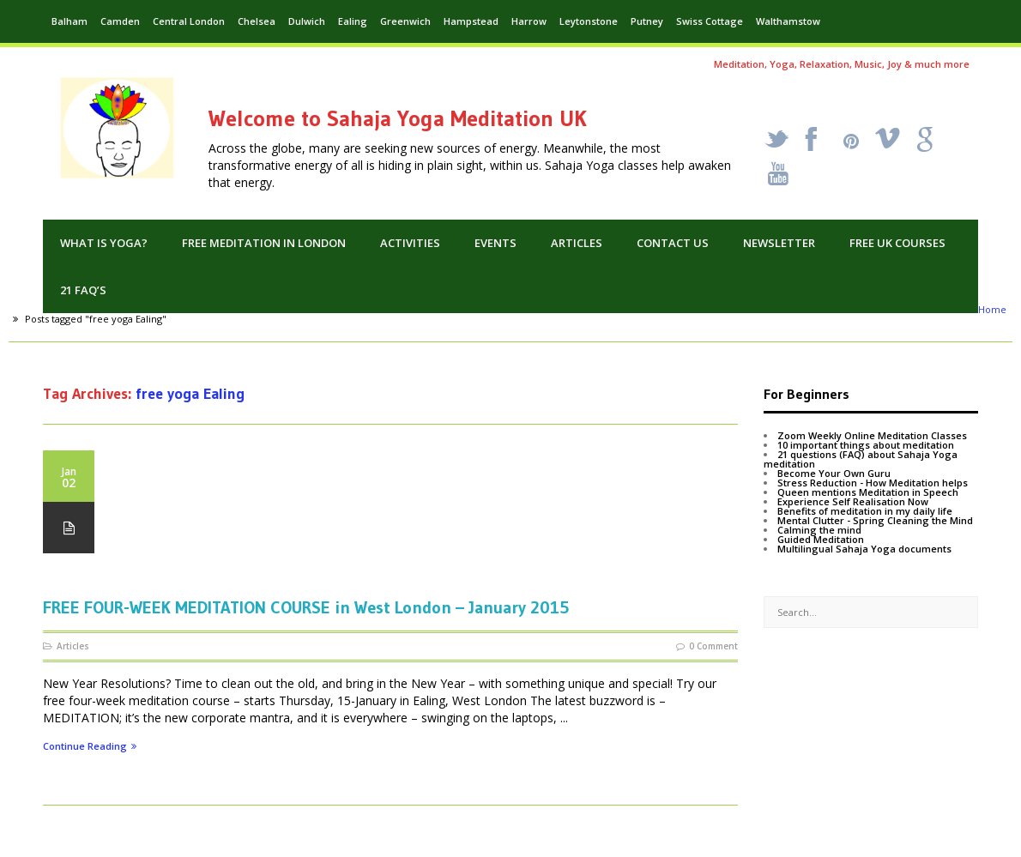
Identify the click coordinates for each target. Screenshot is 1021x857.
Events (495, 242)
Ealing (352, 21)
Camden (120, 21)
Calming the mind (819, 529)
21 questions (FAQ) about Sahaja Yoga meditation (861, 459)
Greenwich (405, 21)
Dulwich (306, 21)
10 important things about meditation (865, 444)
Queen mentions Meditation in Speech (867, 492)
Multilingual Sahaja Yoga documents (864, 548)
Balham (69, 21)
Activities (410, 242)
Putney (647, 21)
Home (992, 309)
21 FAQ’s (83, 290)
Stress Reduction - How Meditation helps (872, 482)
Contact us (673, 242)
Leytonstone (588, 21)
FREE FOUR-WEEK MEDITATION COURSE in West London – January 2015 (306, 607)
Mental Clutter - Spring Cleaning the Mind (875, 520)
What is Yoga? (104, 242)
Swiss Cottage (709, 21)
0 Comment (713, 646)
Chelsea (256, 21)
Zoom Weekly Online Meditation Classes (872, 435)
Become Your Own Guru (834, 473)
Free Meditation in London (264, 242)
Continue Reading (89, 746)
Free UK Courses (897, 242)
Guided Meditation (820, 539)
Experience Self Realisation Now (852, 501)
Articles (576, 242)
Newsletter (779, 242)
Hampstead (471, 21)
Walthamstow (788, 21)
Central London (189, 21)
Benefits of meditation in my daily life (864, 510)
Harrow (529, 21)
